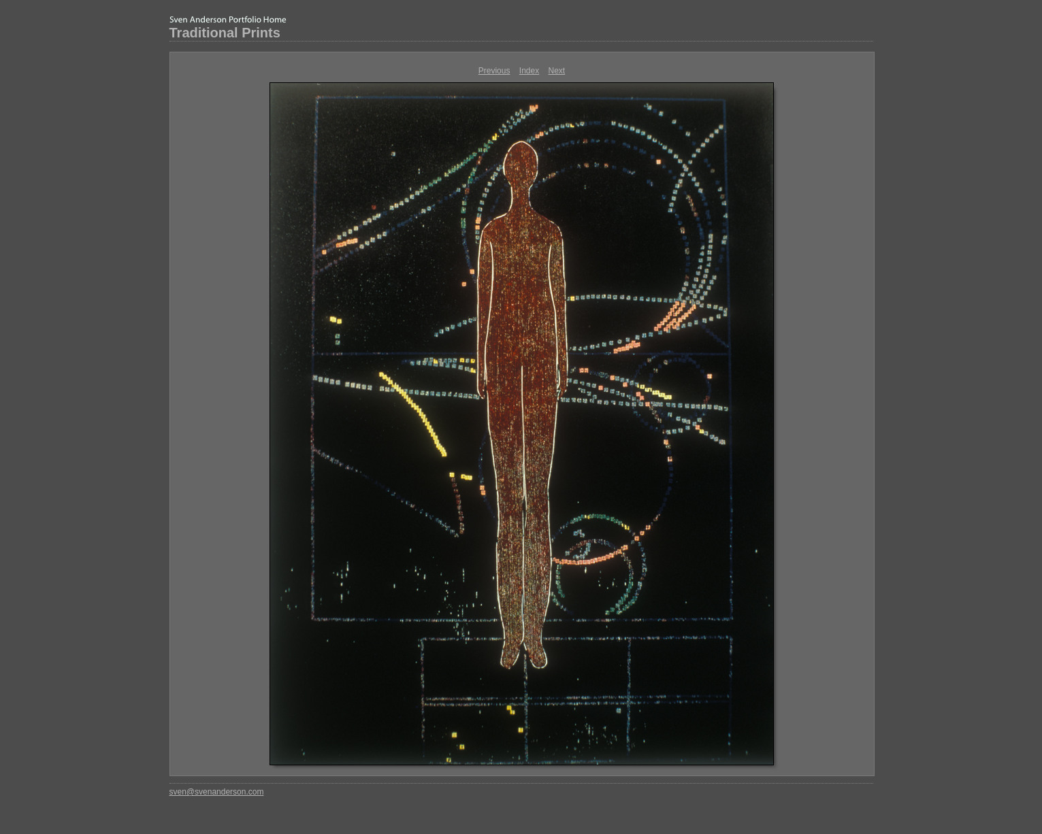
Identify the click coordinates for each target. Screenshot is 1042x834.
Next (557, 71)
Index (529, 71)
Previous (494, 71)
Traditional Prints (224, 32)
